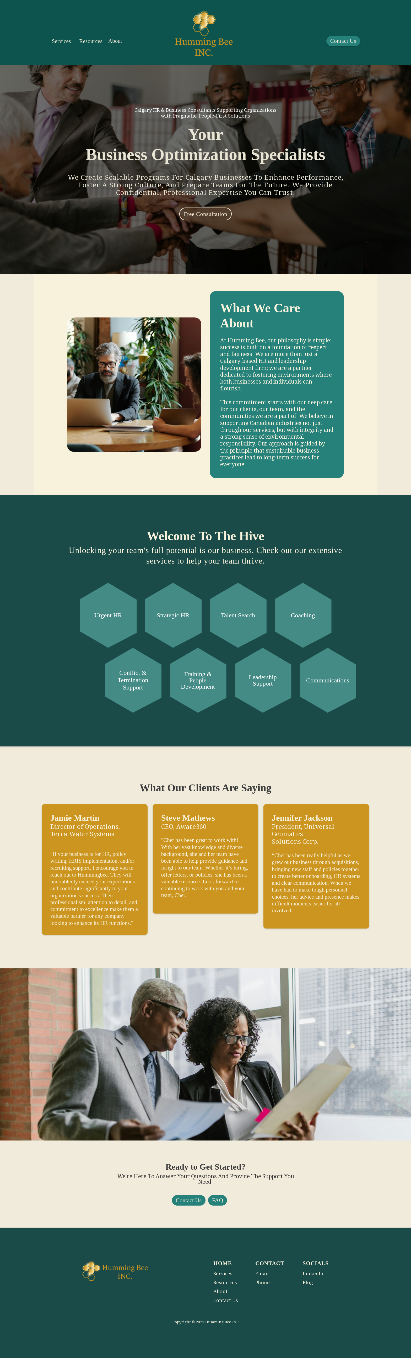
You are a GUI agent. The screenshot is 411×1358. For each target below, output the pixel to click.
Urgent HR (108, 615)
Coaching (303, 615)
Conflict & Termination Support (133, 680)
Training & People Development (198, 680)
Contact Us (343, 41)
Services (61, 41)
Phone (262, 1283)
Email (262, 1274)
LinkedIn (313, 1274)
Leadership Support (263, 680)
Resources (90, 41)
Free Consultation (205, 214)
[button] (61, 41)
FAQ (217, 1200)
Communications (327, 680)
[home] (204, 38)
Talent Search (238, 615)
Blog (308, 1283)
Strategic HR (173, 615)
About (115, 41)
